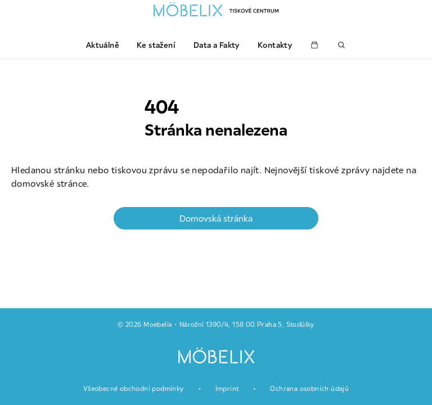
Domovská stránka (216, 218)
